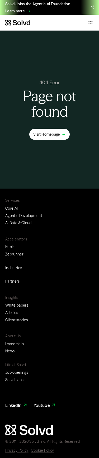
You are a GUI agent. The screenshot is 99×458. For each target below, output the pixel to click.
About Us (13, 336)
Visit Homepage (46, 134)
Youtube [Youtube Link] (45, 405)
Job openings (16, 372)
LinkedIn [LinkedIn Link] (16, 405)
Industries (13, 267)
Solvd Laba (14, 379)
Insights (11, 297)
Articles (11, 312)
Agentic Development (23, 215)
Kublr (9, 246)
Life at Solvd (15, 364)
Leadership (14, 344)
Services (12, 200)
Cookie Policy (42, 450)
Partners (12, 281)
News (10, 351)
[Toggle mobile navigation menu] (90, 22)
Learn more (15, 11)
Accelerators (16, 239)
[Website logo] (17, 23)
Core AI (11, 208)
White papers (16, 305)
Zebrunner (14, 254)
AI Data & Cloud (18, 222)
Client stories (16, 320)
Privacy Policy (16, 450)
